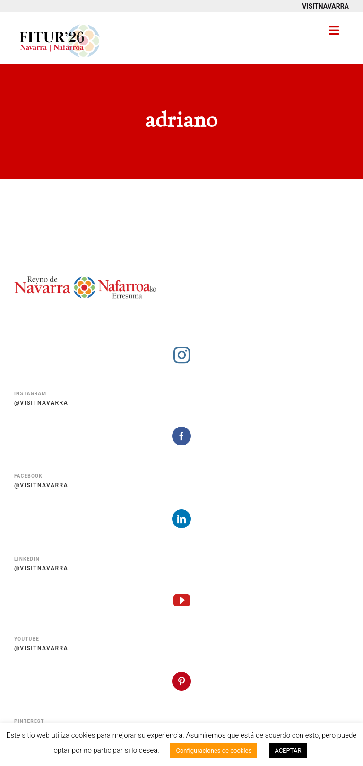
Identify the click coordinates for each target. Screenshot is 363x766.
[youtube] (181, 600)
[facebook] (181, 436)
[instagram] (181, 355)
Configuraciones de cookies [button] (213, 750)
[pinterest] (181, 681)
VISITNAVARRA (325, 6)
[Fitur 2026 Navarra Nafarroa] (59, 23)
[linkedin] (181, 518)
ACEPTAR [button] (288, 750)
